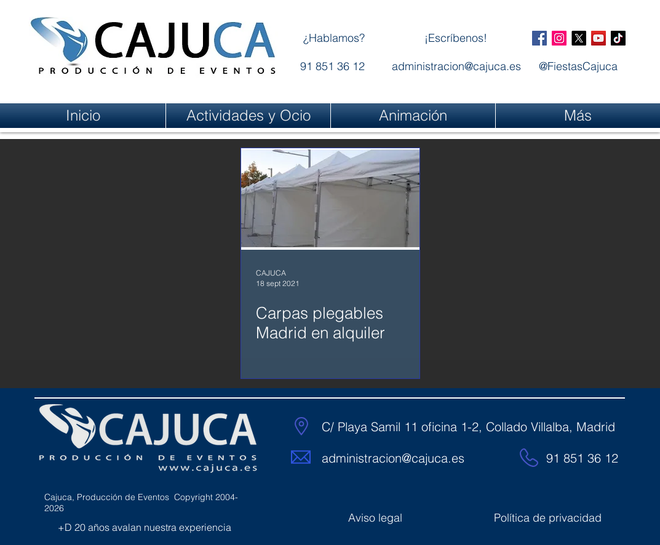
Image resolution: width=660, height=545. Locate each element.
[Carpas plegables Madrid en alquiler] (330, 199)
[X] (578, 38)
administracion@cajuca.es (393, 458)
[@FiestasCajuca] (539, 38)
